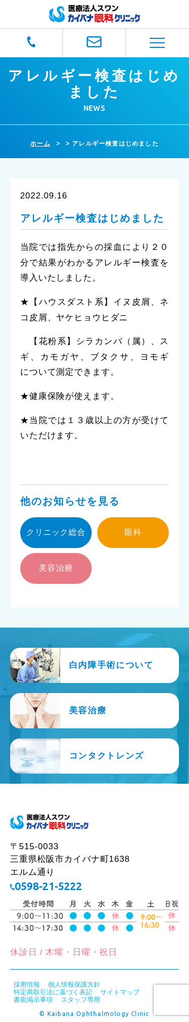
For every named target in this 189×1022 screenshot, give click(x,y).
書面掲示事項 (33, 999)
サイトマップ (120, 992)
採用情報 (27, 984)
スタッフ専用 (80, 999)
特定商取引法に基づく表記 (53, 992)
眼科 (133, 532)
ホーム (40, 143)
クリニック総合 (56, 532)
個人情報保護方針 (74, 984)
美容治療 (56, 568)
